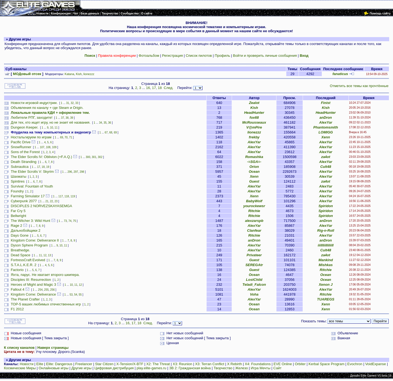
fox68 (254, 117)
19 (47, 166)
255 (46, 289)
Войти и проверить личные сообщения (265, 55)
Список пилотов (199, 55)
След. (168, 88)
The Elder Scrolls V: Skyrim (32, 171)
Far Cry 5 (18, 211)
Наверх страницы (53, 348)
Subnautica (19, 167)
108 (48, 147)
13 (49, 255)
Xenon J (326, 284)
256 (52, 289)
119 (72, 196)
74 (70, 220)
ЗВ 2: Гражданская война (190, 368)
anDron (326, 117)
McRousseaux (254, 122)
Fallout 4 (17, 289)
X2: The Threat (158, 364)
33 (76, 103)
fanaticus (340, 74)
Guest (254, 181)
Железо (241, 368)
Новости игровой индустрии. (34, 103)
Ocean (254, 171)
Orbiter (300, 364)
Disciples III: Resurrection (31, 280)
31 (67, 103)
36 (109, 122)
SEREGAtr (254, 265)
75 (74, 220)
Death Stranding (23, 162)
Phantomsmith (325, 127)
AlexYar (325, 122)
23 (56, 201)
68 (110, 132)
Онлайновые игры (53, 368)
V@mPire (254, 127)
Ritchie (254, 211)
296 (69, 171)
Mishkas (326, 265)
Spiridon (325, 206)
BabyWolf (254, 201)
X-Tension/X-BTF (129, 364)
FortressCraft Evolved (28, 260)
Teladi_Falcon (254, 284)
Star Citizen (104, 364)
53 (71, 294)
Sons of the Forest (25, 152)
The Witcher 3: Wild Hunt (30, 221)
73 (65, 220)
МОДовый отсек (27, 74)
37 (62, 117)
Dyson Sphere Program (29, 245)
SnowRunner (21, 147)
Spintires (18, 181)
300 (88, 157)
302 (100, 157)
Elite (39, 364)
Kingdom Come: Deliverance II (35, 240)
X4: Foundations (258, 364)
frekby (254, 137)
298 (82, 171)
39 (71, 117)
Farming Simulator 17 (27, 196)
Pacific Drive (20, 142)
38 (67, 117)
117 (60, 196)
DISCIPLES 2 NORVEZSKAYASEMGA (41, 206)
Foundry (17, 191)
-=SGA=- (254, 162)
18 (160, 88)
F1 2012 (17, 309)
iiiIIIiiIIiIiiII (326, 245)
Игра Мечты (260, 368)
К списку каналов (19, 348)
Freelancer (83, 364)
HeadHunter (254, 113)
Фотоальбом (149, 55)
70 (66, 137)
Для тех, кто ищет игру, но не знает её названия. (50, 122)
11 (56, 127)
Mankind (325, 260)
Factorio (17, 270)
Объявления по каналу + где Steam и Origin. (47, 108)
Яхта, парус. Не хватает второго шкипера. (45, 275)
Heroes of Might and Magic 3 (33, 284)
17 (154, 88)
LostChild (254, 280)
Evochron (354, 364)
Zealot (254, 103)
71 (70, 137)
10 (51, 127)
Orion (254, 167)
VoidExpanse (375, 364)
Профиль (222, 55)
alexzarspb (254, 221)
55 (80, 294)
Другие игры (82, 368)
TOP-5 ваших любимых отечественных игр (46, 304)
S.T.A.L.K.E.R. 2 (23, 265)
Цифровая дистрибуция (114, 368)
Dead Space (20, 255)
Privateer (254, 255)
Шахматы (18, 176)
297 (75, 171)
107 (42, 147)
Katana (69, 74)
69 (115, 132)
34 (100, 122)
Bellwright (18, 216)
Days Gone (19, 235)
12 (44, 255)
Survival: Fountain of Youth (32, 186)
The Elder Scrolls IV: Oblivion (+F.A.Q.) (41, 157)
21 (46, 201)
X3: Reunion (182, 364)
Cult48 (325, 167)
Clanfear (254, 230)
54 (75, 294)
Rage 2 (16, 226)
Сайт (277, 368)
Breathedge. (20, 250)
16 (148, 88)
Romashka (254, 157)
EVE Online (282, 364)
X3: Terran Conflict (209, 364)
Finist (326, 103)
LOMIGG (325, 132)
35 (104, 122)
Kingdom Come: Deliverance (33, 294)
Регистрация (172, 55)
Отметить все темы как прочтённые (359, 86)
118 (66, 196)
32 (72, 103)
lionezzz (89, 74)
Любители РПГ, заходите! (31, 117)
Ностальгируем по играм (31, 137)
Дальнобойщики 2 (25, 230)
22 (51, 201)
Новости (26, 364)
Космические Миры (19, 368)
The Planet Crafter (25, 299)
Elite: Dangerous (59, 364)
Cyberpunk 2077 (24, 201)
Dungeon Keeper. (24, 127)
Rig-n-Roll (325, 230)
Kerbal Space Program (326, 364)
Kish (79, 74)
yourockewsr (254, 206)
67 (106, 132)
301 (94, 157)
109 (54, 147)
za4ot (325, 157)
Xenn (325, 137)
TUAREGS (325, 299)
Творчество (223, 368)
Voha (254, 294)
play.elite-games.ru (151, 368)
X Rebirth (234, 364)
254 (40, 289)
